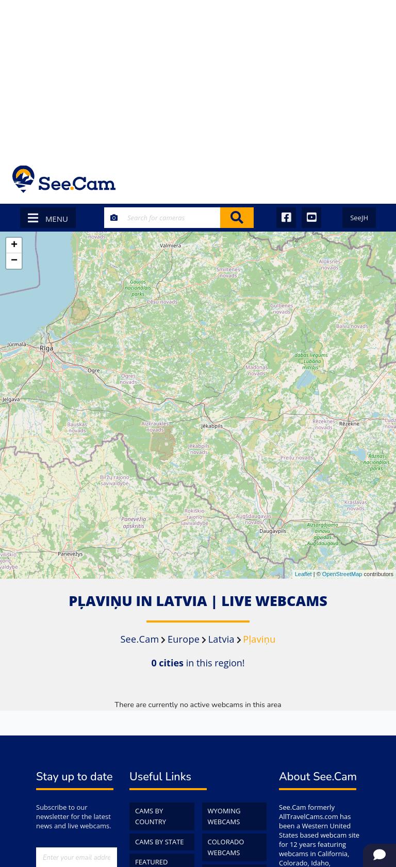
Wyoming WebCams (224, 816)
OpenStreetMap (342, 574)
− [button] (14, 261)
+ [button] (14, 245)
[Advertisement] (198, 77)
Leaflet (303, 574)
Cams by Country (150, 816)
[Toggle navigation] (370, 179)
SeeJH (359, 217)
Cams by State (159, 841)
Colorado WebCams (226, 847)
